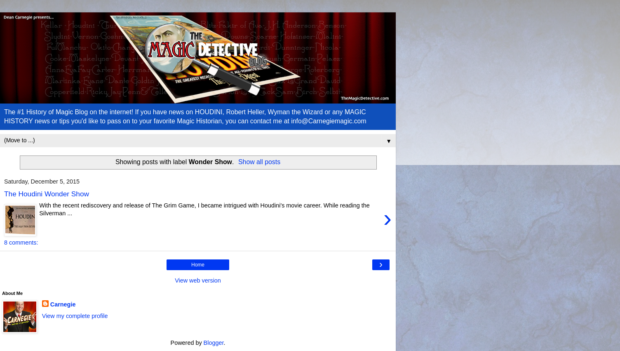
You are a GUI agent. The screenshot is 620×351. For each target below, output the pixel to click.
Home (197, 265)
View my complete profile (75, 316)
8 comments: (21, 242)
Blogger (214, 342)
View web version (198, 280)
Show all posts (259, 161)
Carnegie (63, 304)
